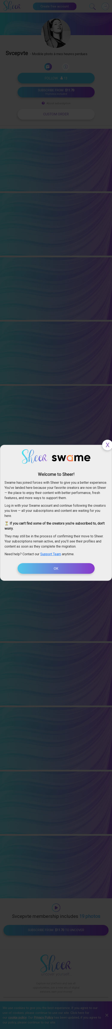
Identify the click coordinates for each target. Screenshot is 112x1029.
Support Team (50, 554)
